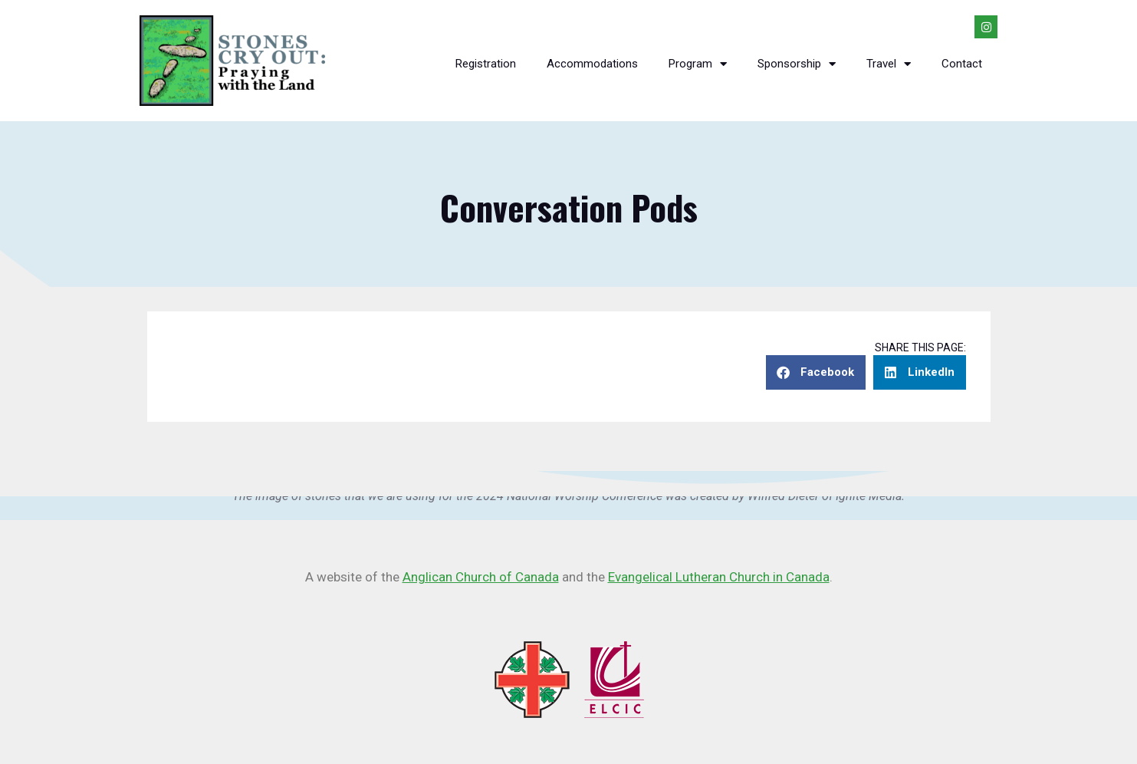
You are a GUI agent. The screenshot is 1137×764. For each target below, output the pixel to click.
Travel (888, 64)
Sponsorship (796, 64)
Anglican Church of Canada (481, 577)
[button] (816, 372)
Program (698, 64)
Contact (961, 64)
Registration (485, 64)
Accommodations (592, 64)
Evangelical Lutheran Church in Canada (719, 577)
